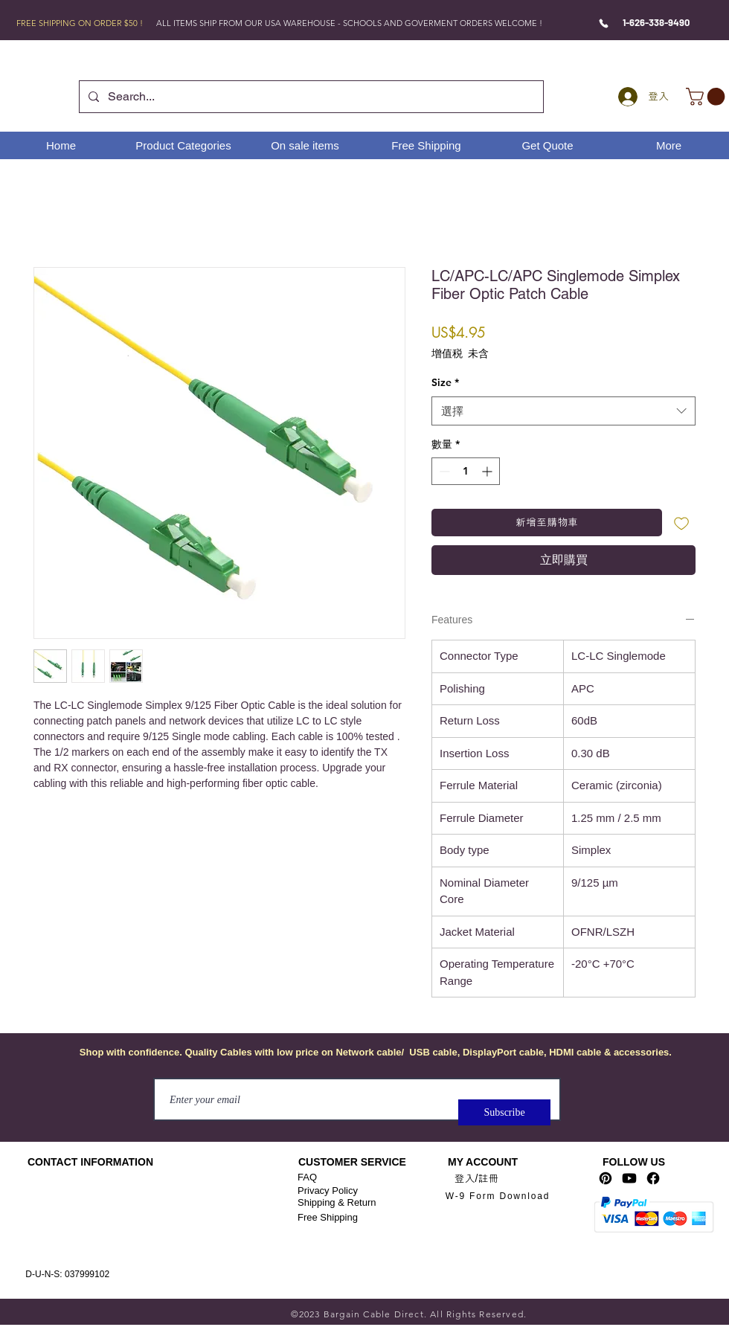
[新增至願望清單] (682, 522)
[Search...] (310, 96)
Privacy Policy (328, 1190)
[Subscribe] (504, 1112)
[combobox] (563, 410)
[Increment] (488, 471)
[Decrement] (443, 471)
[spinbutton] (465, 471)
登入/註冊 (477, 1178)
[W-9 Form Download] (497, 1195)
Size (445, 382)
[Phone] (603, 23)
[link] (707, 97)
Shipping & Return (337, 1202)
